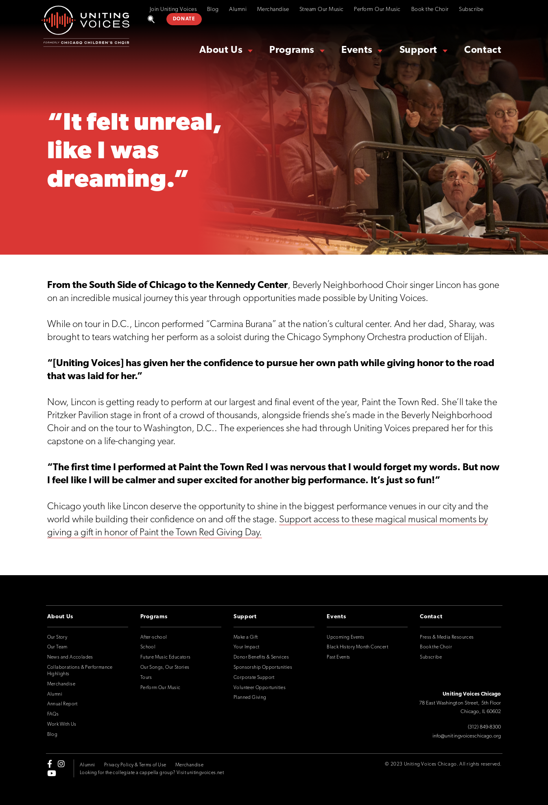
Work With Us (61, 724)
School (147, 647)
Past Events (338, 657)
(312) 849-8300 (484, 727)
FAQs (53, 714)
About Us (220, 50)
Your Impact (246, 647)
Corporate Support (254, 677)
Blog (213, 10)
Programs (291, 50)
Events (357, 50)
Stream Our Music (321, 10)
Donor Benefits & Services (261, 657)
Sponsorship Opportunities (263, 667)
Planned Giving (250, 697)
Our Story (57, 637)
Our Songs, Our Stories (165, 667)
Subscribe (471, 10)
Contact (482, 50)
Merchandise (273, 10)
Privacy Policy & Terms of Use (135, 765)
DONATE (184, 19)
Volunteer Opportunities (260, 687)
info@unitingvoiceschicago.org (466, 736)
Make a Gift (246, 637)
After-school (153, 637)
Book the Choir (430, 10)
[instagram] (61, 763)
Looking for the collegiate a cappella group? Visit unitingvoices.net (152, 772)
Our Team (57, 647)
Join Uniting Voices (173, 10)
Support (418, 50)
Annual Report (62, 704)
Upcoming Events (345, 637)
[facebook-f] (49, 763)
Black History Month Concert (357, 647)
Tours (146, 677)
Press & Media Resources (447, 637)
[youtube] (51, 772)
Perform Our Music (377, 10)
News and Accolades (70, 657)
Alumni (238, 10)
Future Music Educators (165, 657)
